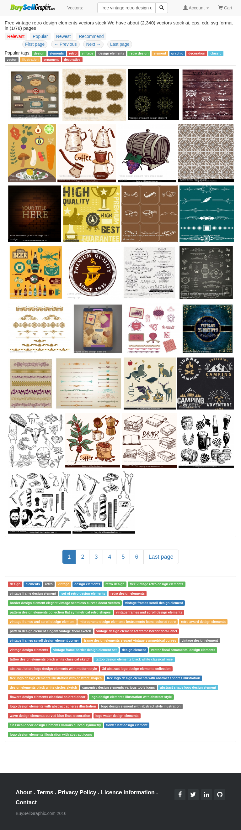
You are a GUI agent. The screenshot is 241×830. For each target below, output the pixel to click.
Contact (26, 802)
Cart (225, 7)
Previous (65, 44)
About (24, 792)
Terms (45, 792)
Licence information (128, 792)
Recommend (91, 36)
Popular (40, 36)
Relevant (15, 36)
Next (93, 44)
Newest (63, 36)
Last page (120, 44)
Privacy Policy (77, 792)
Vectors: (75, 7)
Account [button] (196, 7)
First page (35, 44)
